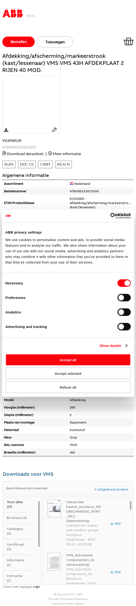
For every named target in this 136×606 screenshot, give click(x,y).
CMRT (45, 164)
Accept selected (68, 373)
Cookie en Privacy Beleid (68, 603)
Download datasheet (25, 153)
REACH (63, 164)
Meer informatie (67, 153)
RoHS (9, 164)
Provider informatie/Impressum (68, 599)
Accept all (68, 360)
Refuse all (68, 387)
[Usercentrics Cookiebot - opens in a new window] (110, 216)
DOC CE (27, 164)
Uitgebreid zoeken (111, 489)
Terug (30, 16)
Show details (110, 346)
